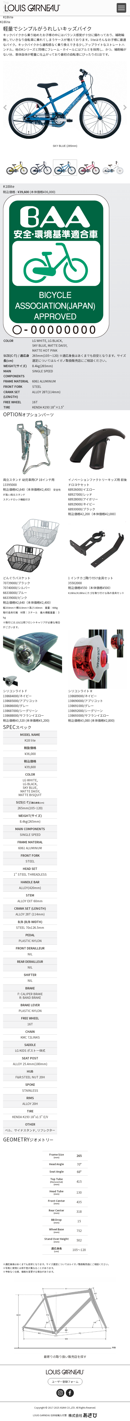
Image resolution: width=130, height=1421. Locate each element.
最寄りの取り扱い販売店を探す (65, 1356)
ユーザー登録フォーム (65, 1382)
